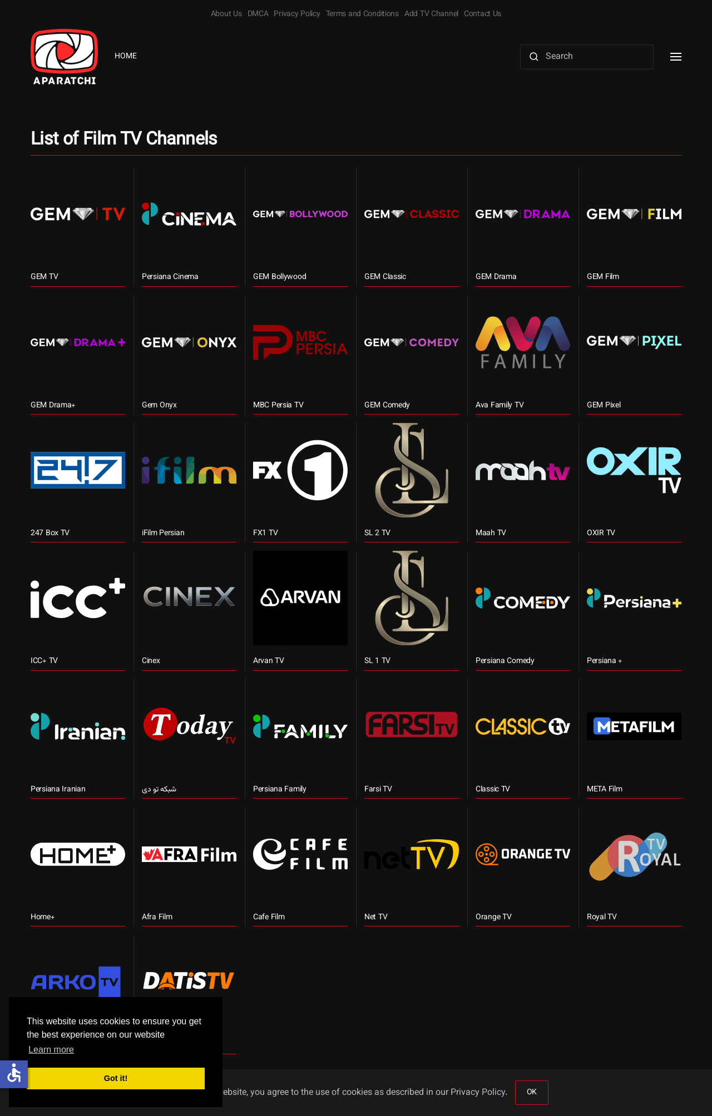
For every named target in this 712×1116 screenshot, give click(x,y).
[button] (675, 56)
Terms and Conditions (362, 14)
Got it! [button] (115, 1078)
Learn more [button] (51, 1049)
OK (532, 1093)
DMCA (258, 14)
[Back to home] (64, 56)
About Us (226, 14)
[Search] (587, 56)
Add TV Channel (431, 14)
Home (126, 57)
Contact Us (482, 14)
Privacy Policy (297, 14)
